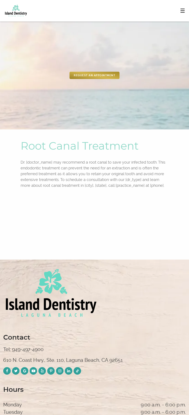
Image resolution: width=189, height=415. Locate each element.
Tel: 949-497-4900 (23, 349)
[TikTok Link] (77, 371)
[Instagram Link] (60, 371)
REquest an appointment (94, 75)
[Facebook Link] (7, 371)
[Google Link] (24, 371)
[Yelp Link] (42, 371)
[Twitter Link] (16, 371)
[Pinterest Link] (51, 371)
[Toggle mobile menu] (182, 10)
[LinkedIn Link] (68, 371)
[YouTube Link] (33, 371)
